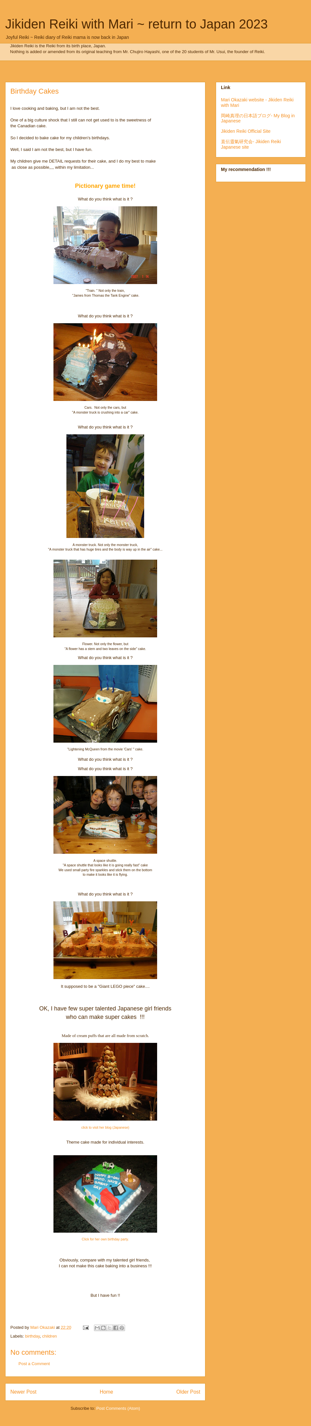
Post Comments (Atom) (118, 1408)
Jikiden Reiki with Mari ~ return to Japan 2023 (136, 24)
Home (106, 1392)
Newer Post (23, 1392)
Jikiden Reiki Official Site (246, 131)
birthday (32, 1336)
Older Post (188, 1392)
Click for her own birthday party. (105, 1239)
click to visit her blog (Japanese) (105, 1127)
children (49, 1336)
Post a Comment (34, 1363)
